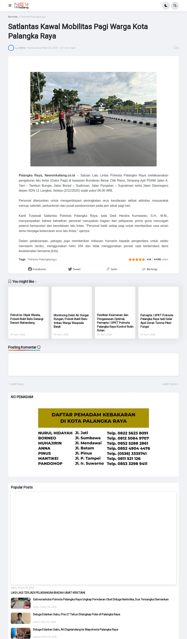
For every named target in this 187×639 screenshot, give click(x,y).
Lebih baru (17, 384)
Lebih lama (169, 384)
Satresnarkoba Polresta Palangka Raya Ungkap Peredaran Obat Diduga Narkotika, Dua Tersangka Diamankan (101, 599)
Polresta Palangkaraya (33, 17)
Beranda (13, 17)
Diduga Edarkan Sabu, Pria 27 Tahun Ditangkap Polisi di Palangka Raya (76, 614)
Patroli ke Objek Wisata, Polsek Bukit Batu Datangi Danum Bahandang (26, 319)
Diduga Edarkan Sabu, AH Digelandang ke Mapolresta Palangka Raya (75, 629)
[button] (11, 6)
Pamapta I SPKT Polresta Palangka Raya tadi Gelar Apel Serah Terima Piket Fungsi (156, 321)
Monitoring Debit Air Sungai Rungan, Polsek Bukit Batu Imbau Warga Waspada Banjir (71, 321)
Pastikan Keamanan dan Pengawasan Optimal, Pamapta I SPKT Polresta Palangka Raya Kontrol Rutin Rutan (115, 322)
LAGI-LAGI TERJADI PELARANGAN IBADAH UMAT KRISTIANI (48, 592)
